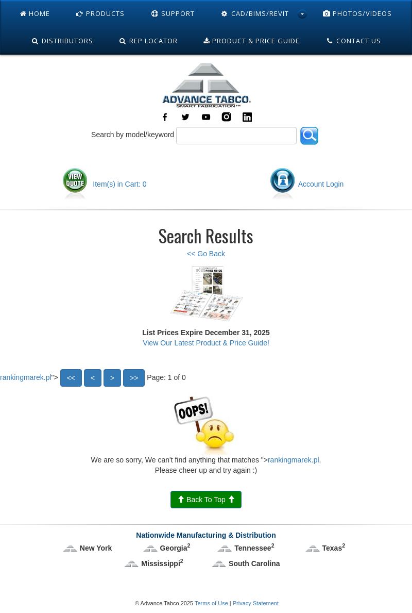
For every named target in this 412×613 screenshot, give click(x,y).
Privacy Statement (256, 603)
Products (100, 13)
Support (172, 13)
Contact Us (353, 40)
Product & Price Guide (251, 40)
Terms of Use (211, 603)
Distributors (62, 40)
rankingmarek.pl (26, 377)
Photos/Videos (357, 13)
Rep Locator (148, 40)
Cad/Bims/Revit (254, 13)
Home (35, 13)
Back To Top (206, 499)
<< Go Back (206, 254)
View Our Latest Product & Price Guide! (206, 343)
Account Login (306, 184)
